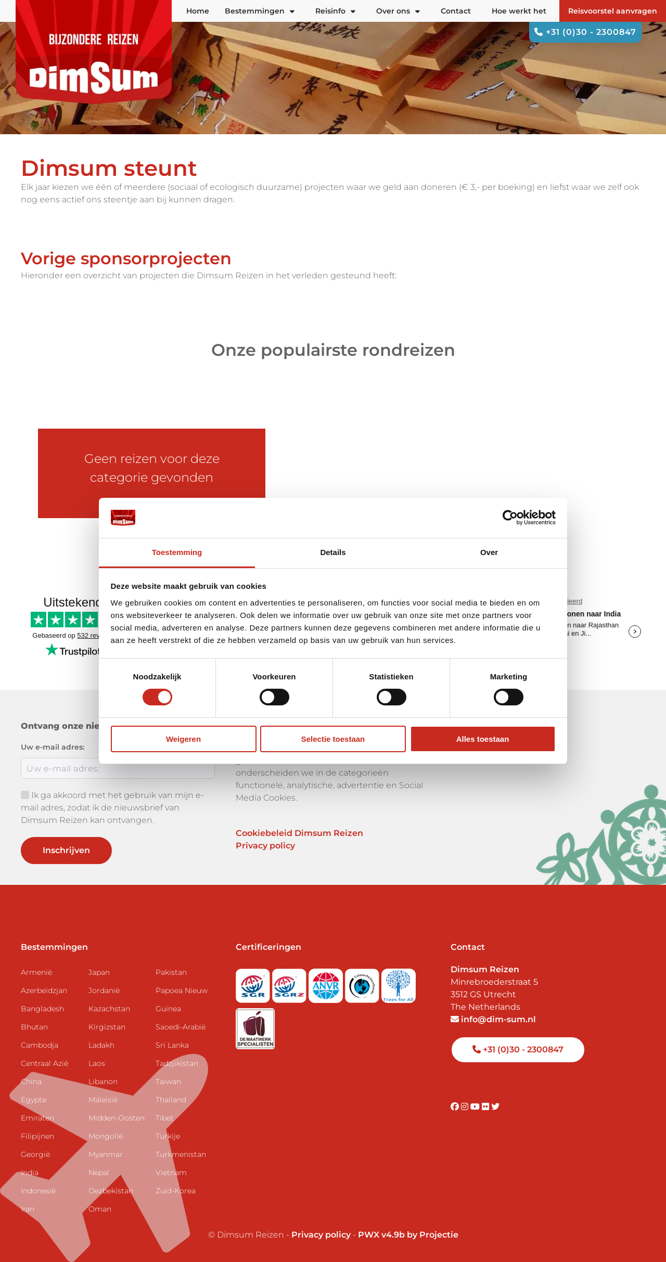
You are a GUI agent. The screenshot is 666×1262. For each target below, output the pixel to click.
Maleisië (103, 1099)
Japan (99, 972)
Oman (99, 1209)
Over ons (398, 11)
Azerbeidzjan (44, 990)
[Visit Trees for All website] (398, 982)
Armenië (36, 972)
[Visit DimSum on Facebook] (456, 1107)
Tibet (165, 1118)
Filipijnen (37, 1136)
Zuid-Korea (176, 1190)
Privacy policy (265, 846)
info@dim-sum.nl (493, 1019)
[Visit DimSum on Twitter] (495, 1107)
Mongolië (105, 1136)
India (30, 1172)
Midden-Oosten (116, 1118)
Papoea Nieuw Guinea (182, 999)
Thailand (171, 1099)
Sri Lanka (172, 1045)
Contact (456, 11)
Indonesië (38, 1190)
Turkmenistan (181, 1154)
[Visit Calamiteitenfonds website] (363, 982)
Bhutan (34, 1027)
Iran (27, 1209)
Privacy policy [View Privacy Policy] (321, 1235)
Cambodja (39, 1045)
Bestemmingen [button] (259, 11)
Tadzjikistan (177, 1063)
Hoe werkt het (519, 11)
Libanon (103, 1081)
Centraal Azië (44, 1063)
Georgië (35, 1154)
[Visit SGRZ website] (290, 982)
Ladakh (101, 1045)
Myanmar (105, 1154)
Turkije (168, 1136)
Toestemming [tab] (177, 552)
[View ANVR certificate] (327, 982)
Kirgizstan (106, 1027)
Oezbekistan (110, 1190)
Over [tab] (489, 552)
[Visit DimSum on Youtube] (476, 1107)
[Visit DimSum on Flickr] (486, 1107)
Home (197, 11)
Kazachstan (109, 1008)
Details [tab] (332, 552)
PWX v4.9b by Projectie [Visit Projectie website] (408, 1235)
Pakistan (171, 972)
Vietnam (171, 1172)
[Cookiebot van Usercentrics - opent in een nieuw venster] (510, 517)
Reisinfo (335, 11)
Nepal (98, 1172)
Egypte (33, 1099)
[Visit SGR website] (254, 982)
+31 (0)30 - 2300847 (585, 32)
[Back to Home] (94, 52)
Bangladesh (42, 1008)
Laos (96, 1063)
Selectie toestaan (333, 739)
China (31, 1081)
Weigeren (183, 739)
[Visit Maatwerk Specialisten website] (255, 1026)
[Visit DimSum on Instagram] (465, 1107)
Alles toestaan (482, 739)
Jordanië (104, 990)
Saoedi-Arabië (181, 1027)
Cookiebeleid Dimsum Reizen (299, 833)
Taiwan (168, 1081)
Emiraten (37, 1118)
